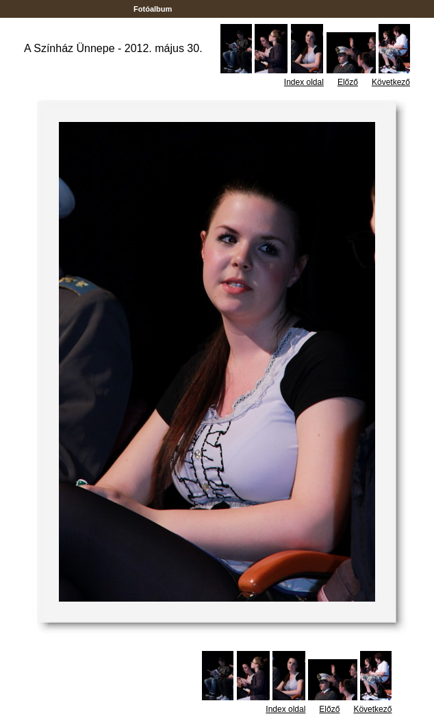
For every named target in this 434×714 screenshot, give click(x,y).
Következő (391, 82)
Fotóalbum (152, 9)
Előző (347, 82)
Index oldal (304, 82)
